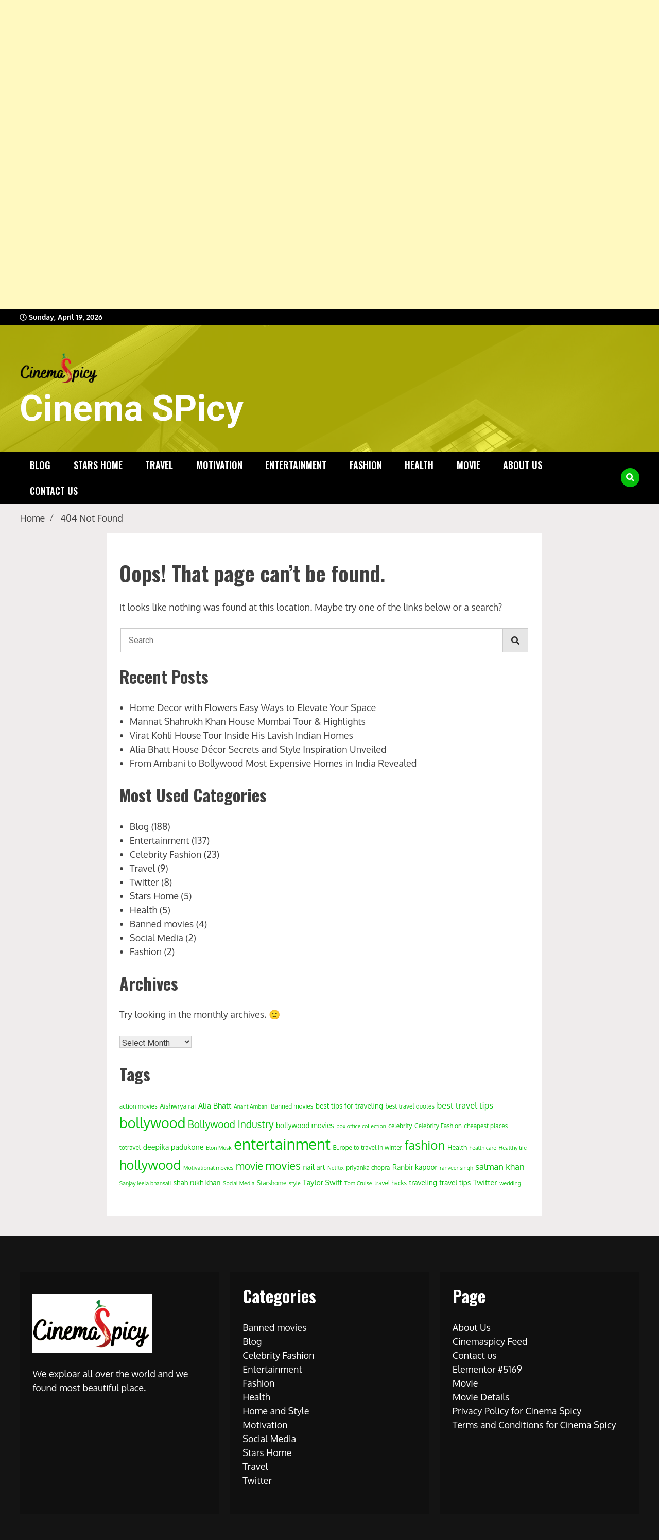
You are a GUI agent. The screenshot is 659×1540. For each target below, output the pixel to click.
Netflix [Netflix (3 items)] (335, 1167)
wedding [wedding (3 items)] (510, 1183)
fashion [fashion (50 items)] (424, 1145)
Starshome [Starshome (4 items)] (271, 1183)
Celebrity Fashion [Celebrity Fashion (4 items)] (438, 1126)
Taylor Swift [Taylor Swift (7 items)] (322, 1182)
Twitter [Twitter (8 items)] (485, 1182)
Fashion (366, 465)
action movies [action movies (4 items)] (138, 1106)
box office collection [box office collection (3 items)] (361, 1126)
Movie (468, 465)
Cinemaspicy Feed (490, 1341)
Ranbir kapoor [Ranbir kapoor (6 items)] (415, 1167)
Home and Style (275, 1410)
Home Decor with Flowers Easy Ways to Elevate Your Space (253, 707)
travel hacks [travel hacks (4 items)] (390, 1183)
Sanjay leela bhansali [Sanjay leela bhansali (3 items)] (145, 1183)
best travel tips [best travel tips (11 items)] (465, 1105)
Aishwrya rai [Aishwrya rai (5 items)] (178, 1106)
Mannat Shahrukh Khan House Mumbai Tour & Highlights (248, 721)
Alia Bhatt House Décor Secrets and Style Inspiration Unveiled (258, 749)
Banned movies (162, 923)
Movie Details (481, 1397)
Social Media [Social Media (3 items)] (239, 1183)
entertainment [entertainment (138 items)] (282, 1143)
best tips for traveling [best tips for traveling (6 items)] (349, 1105)
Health (419, 465)
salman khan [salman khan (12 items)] (500, 1166)
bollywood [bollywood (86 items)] (152, 1122)
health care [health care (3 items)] (482, 1147)
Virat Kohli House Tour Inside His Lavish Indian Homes (241, 735)
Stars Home (98, 465)
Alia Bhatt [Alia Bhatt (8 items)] (215, 1106)
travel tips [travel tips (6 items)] (455, 1182)
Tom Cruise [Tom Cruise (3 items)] (358, 1183)
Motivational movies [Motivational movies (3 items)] (208, 1167)
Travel (159, 465)
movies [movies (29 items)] (283, 1165)
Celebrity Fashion (165, 854)
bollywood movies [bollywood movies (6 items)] (305, 1125)
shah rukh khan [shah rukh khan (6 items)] (197, 1182)
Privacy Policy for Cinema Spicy (517, 1410)
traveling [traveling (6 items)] (423, 1182)
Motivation (219, 465)
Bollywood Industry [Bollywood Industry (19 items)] (231, 1124)
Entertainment (295, 465)
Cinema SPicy (132, 408)
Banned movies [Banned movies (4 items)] (292, 1106)
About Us (522, 465)
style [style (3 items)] (295, 1183)
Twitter (144, 882)
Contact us (54, 490)
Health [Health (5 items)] (457, 1147)
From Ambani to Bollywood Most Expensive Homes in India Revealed (273, 763)
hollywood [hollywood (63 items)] (150, 1164)
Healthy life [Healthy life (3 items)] (513, 1147)
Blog (40, 465)
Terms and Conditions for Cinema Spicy (534, 1424)
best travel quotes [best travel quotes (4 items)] (410, 1106)
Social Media (156, 937)
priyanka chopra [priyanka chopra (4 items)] (368, 1167)
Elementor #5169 (487, 1369)
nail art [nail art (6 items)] (314, 1167)
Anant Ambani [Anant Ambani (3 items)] (251, 1106)
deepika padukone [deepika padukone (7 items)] (173, 1146)
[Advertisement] (309, 154)
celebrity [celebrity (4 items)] (400, 1126)
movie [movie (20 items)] (249, 1166)
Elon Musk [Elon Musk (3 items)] (219, 1147)
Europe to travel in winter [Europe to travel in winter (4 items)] (367, 1147)
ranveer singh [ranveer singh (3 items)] (456, 1167)
